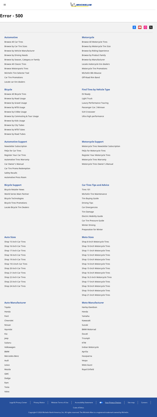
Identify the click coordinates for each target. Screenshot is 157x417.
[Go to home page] (81, 4)
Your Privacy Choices (110, 402)
